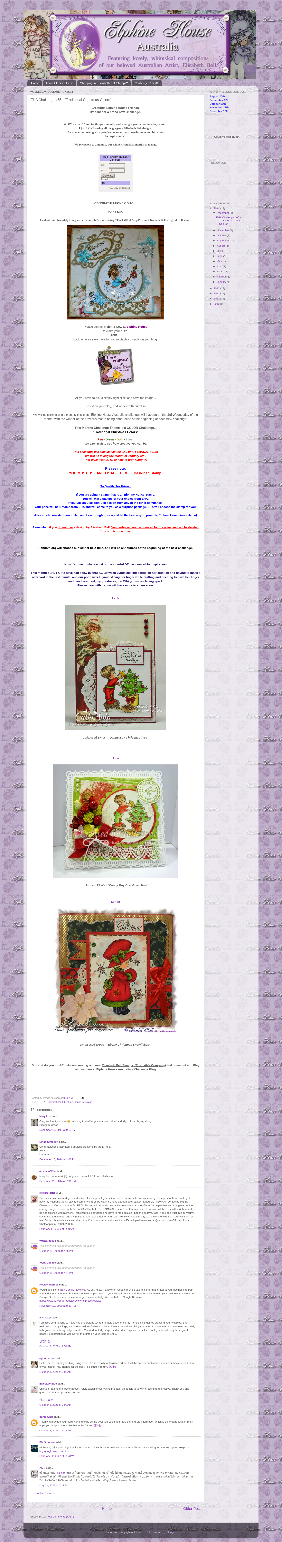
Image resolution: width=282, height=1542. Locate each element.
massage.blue (48, 1383)
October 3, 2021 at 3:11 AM (55, 1430)
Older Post (192, 1509)
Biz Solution (47, 1442)
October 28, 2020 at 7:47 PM (56, 1272)
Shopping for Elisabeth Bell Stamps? (104, 83)
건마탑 (97, 1425)
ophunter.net (47, 1358)
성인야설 (44, 1341)
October (222, 235)
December (223, 212)
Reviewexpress (49, 1284)
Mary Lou (45, 1116)
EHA (42, 1102)
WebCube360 (47, 1240)
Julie (115, 758)
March (221, 271)
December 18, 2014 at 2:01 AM (57, 1159)
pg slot (61, 1472)
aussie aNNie (47, 1171)
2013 (217, 288)
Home (35, 83)
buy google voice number (54, 1451)
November (223, 230)
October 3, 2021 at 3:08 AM (55, 1404)
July (219, 250)
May (219, 261)
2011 (217, 298)
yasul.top (45, 1317)
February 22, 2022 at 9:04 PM (56, 1456)
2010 (217, 303)
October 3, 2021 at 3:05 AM (55, 1371)
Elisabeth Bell (55, 1102)
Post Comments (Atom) (60, 1516)
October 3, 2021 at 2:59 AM (55, 1346)
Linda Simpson (48, 1141)
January (222, 281)
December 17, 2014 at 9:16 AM (57, 1129)
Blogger (170, 1532)
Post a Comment (45, 1493)
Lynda (115, 901)
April (220, 266)
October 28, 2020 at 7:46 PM (56, 1250)
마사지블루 (46, 1399)
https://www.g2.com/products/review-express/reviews (70, 1300)
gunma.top (46, 1416)
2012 (217, 293)
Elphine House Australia (78, 1102)
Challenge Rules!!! (147, 83)
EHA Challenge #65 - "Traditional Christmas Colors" (230, 220)
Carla (115, 598)
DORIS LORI (47, 1193)
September (223, 240)
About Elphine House (59, 83)
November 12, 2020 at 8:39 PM (57, 1305)
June (220, 256)
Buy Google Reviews (72, 1289)
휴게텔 (112, 1366)
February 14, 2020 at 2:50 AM (56, 1228)
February (222, 276)
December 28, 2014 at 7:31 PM (57, 1181)
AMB (42, 1467)
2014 (217, 208)
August (221, 245)
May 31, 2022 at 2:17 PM (54, 1485)
